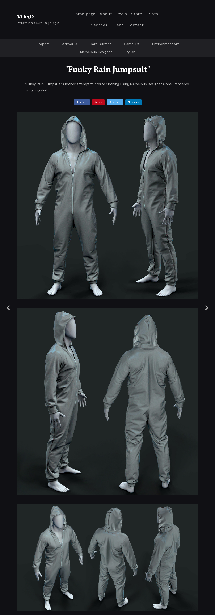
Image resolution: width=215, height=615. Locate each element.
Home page (83, 14)
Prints (152, 14)
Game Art (131, 44)
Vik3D (25, 17)
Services (99, 25)
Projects (43, 44)
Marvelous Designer (96, 52)
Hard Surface (100, 44)
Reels (121, 14)
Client (117, 25)
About (106, 14)
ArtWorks (69, 44)
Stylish (130, 52)
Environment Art (165, 44)
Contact (135, 25)
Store (136, 14)
